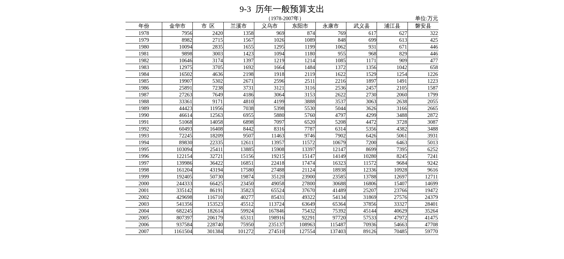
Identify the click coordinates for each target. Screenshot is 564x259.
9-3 (282, 9)
